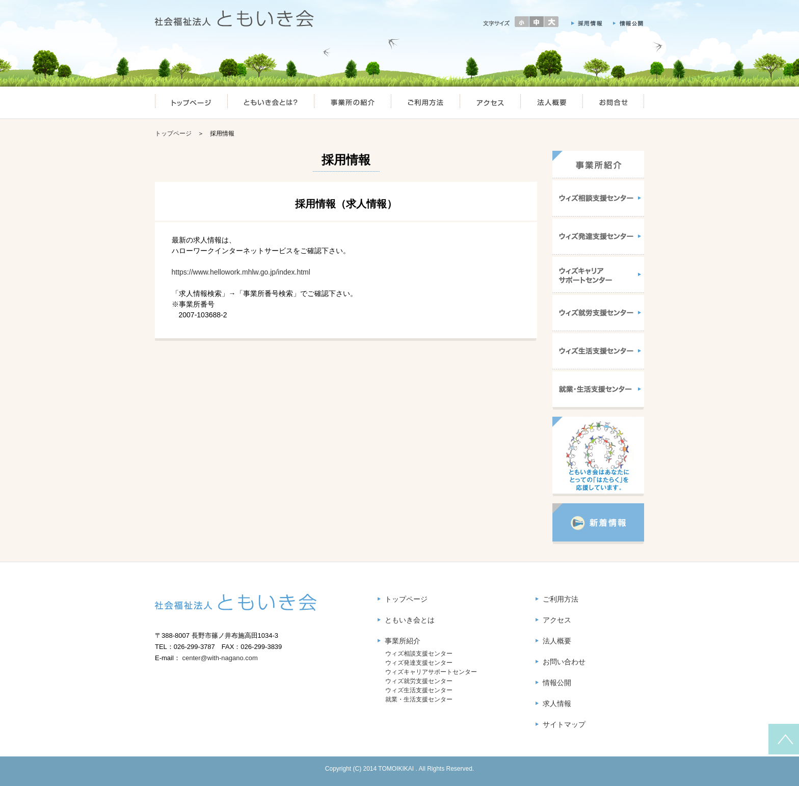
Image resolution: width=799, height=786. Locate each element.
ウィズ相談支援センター (418, 653)
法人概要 (557, 641)
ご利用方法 (560, 599)
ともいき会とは (410, 620)
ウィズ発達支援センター (418, 662)
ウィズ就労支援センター (418, 681)
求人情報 (557, 703)
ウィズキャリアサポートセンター (431, 671)
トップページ (173, 133)
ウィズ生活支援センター (418, 690)
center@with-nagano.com (219, 658)
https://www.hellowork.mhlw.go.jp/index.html (241, 272)
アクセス (557, 620)
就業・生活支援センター (418, 699)
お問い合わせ (564, 662)
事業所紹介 (402, 641)
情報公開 (557, 683)
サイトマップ (564, 724)
